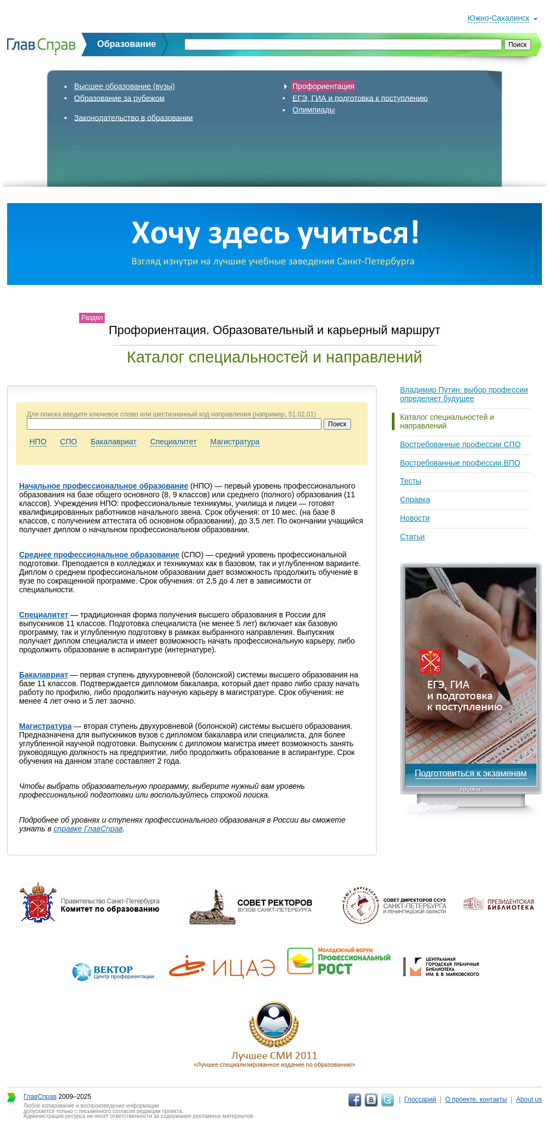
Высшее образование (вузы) (124, 86)
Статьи (412, 536)
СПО (68, 441)
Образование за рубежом (119, 97)
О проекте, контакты (476, 1099)
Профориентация (324, 86)
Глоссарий (420, 1099)
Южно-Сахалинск (498, 18)
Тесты (410, 481)
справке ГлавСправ (88, 828)
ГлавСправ (40, 1097)
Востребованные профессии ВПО (460, 463)
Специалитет (173, 441)
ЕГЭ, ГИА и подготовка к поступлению (360, 97)
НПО (37, 441)
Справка (415, 499)
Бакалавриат (113, 441)
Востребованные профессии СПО (460, 444)
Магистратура (234, 441)
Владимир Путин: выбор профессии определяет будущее (464, 394)
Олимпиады (314, 109)
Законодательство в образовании (133, 117)
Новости (414, 518)
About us (529, 1099)
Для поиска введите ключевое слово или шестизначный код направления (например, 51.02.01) (171, 414)
